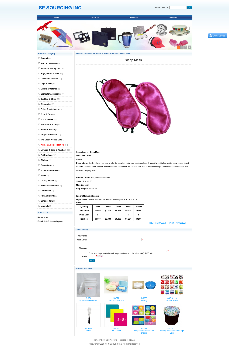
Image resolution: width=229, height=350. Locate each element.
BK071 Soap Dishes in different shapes (144, 332)
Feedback (173, 17)
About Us (95, 17)
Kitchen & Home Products (106, 54)
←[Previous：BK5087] (156, 223)
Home (56, 17)
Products (134, 17)
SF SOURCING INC (113, 346)
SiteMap (131, 342)
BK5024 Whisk (88, 331)
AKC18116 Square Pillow (172, 301)
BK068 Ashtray (144, 301)
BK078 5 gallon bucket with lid (88, 301)
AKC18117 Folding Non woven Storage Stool (172, 332)
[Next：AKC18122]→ (178, 223)
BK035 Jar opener (116, 331)
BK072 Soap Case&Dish (116, 301)
